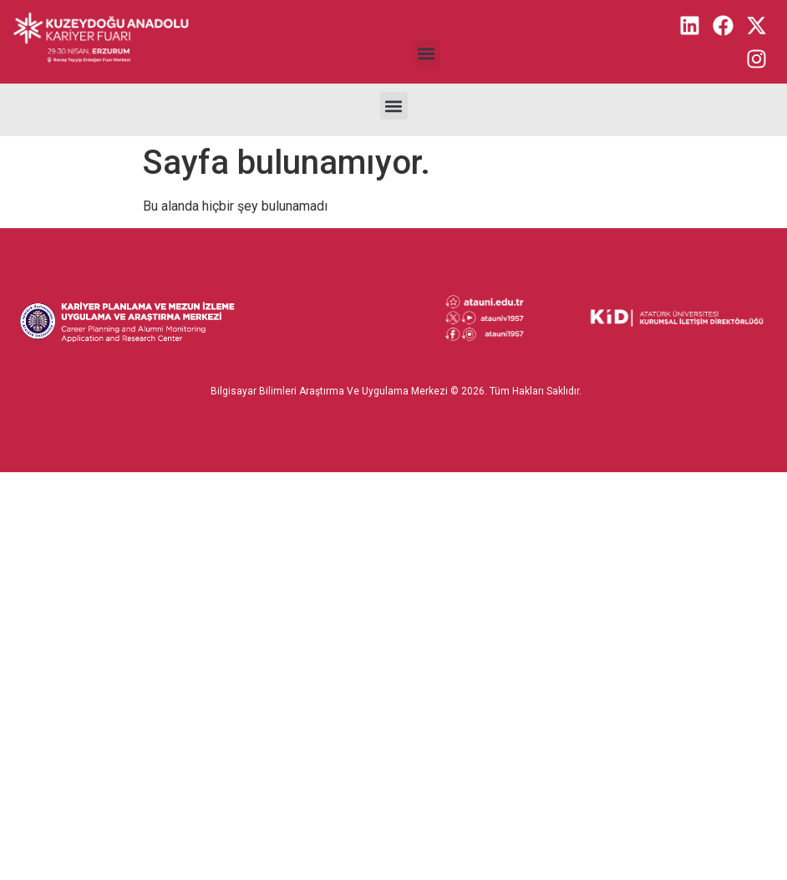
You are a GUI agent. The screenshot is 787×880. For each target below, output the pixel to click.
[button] (426, 53)
